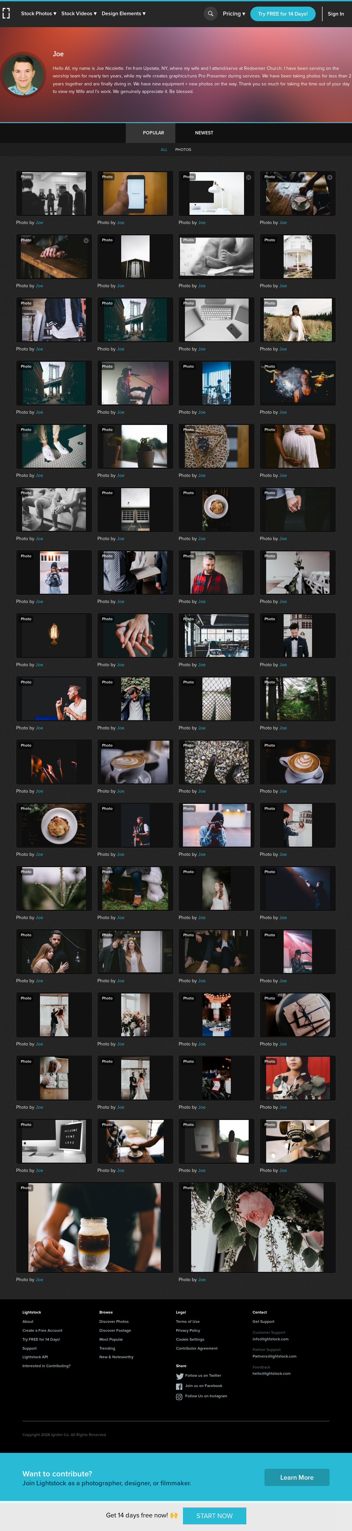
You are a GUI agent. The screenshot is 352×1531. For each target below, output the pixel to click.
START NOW (214, 1516)
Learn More (297, 1477)
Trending (107, 1348)
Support (29, 1348)
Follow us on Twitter (203, 1375)
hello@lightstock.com (272, 1373)
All (164, 150)
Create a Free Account (42, 1330)
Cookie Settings (190, 1339)
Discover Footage (115, 1330)
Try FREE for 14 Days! (283, 14)
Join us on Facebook (203, 1386)
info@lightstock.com (271, 1339)
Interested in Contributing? (46, 1366)
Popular (153, 132)
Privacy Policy (188, 1330)
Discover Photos (114, 1321)
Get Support (263, 1321)
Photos (183, 150)
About (27, 1321)
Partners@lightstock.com (275, 1356)
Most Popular (111, 1339)
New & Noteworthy (116, 1357)
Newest (204, 132)
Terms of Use (188, 1321)
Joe (39, 222)
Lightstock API (35, 1357)
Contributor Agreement (197, 1348)
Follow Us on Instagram (206, 1396)
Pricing (234, 14)
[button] (38, 13)
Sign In (336, 14)
